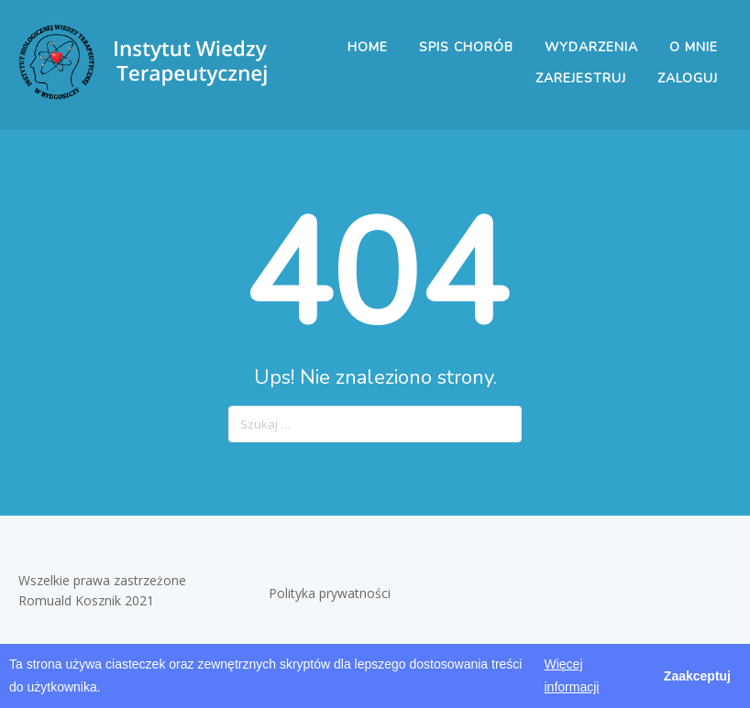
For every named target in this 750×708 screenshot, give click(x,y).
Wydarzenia (591, 47)
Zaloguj (687, 78)
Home (367, 47)
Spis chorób (466, 47)
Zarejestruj (580, 78)
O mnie (693, 47)
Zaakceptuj (697, 676)
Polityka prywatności (331, 593)
